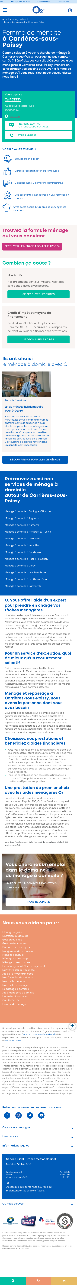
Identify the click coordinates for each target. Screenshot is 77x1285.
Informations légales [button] (15, 1145)
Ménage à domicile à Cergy (20, 565)
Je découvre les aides (38, 339)
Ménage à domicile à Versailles (22, 545)
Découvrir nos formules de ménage (35, 459)
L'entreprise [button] (10, 1136)
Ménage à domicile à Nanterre (22, 525)
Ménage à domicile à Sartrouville (23, 586)
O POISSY (13, 99)
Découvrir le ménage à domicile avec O (32, 246)
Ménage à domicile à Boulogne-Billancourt (29, 511)
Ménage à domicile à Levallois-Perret (26, 572)
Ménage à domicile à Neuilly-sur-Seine (26, 579)
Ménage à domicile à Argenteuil (22, 518)
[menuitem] (13, 1281)
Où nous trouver (13, 1203)
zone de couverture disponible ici (38, 1034)
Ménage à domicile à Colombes (22, 538)
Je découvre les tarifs (38, 294)
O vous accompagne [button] (16, 1127)
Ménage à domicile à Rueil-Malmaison (26, 558)
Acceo (40, 1190)
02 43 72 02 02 (13, 1040)
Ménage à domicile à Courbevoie (23, 552)
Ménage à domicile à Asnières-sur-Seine (28, 531)
